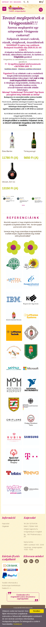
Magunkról (17, 2)
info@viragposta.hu (31, 529)
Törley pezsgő (29, 151)
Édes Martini (7, 151)
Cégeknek (5, 526)
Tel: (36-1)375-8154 (30, 524)
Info (11, 2)
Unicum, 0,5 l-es (8, 182)
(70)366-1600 (33, 526)
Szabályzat (17, 624)
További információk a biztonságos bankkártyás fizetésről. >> (11, 585)
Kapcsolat (5, 2)
